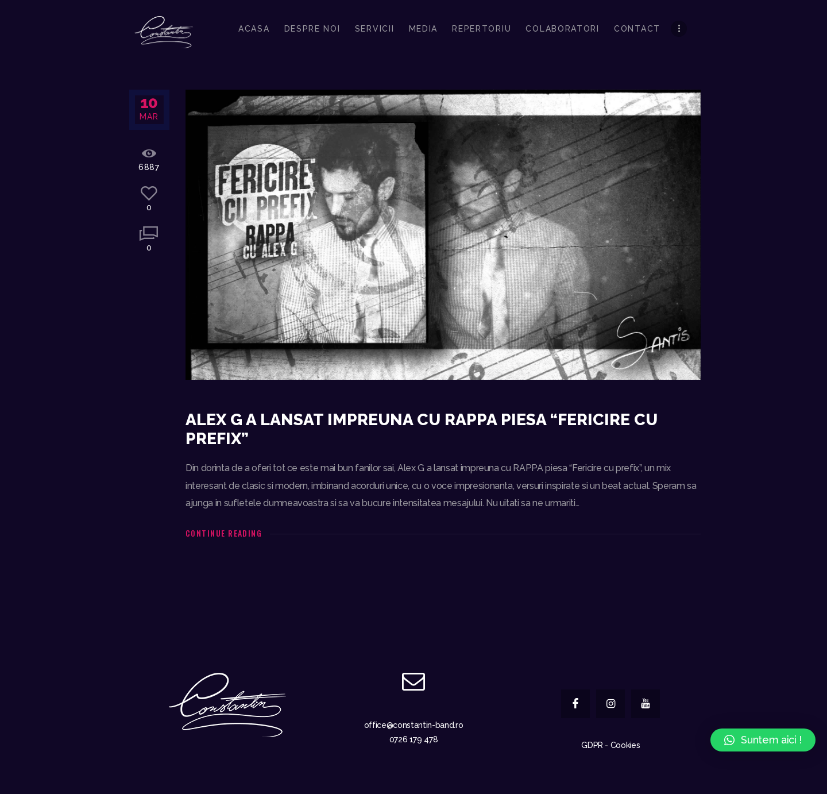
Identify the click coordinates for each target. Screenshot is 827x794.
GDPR (592, 745)
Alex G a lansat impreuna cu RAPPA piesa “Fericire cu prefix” (422, 429)
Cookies (625, 745)
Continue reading (224, 533)
